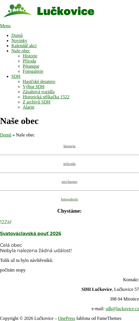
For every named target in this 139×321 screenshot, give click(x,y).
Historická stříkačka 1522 (46, 96)
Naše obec (20, 50)
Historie (30, 55)
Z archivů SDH (36, 102)
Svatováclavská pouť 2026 (30, 233)
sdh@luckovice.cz (122, 308)
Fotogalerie (33, 71)
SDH (15, 76)
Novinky (19, 40)
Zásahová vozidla (38, 91)
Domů (17, 35)
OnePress (66, 318)
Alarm (28, 107)
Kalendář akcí (24, 45)
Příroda (29, 61)
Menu (5, 25)
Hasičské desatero (39, 81)
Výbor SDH (34, 86)
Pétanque (31, 66)
